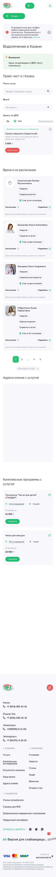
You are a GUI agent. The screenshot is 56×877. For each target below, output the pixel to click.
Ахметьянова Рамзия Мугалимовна (28, 182)
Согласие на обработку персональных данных (23, 864)
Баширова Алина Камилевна (32, 224)
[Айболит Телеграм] (36, 829)
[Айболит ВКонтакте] (30, 829)
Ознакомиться (45, 121)
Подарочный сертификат (15, 820)
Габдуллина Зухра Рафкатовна (27, 309)
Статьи (32, 768)
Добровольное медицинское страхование (24, 813)
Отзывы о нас (36, 788)
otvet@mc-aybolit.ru (14, 829)
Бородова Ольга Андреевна (32, 266)
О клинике (34, 755)
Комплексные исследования (10, 762)
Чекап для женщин (15, 535)
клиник (36, 37)
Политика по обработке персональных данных (23, 869)
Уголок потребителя (13, 800)
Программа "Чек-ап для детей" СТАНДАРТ (21, 496)
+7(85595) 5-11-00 (14, 729)
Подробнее (44, 207)
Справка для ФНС (12, 807)
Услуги (6, 755)
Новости (33, 761)
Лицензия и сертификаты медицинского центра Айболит (28, 866)
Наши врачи (9, 777)
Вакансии (34, 781)
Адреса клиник (10, 783)
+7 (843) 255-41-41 (15, 706)
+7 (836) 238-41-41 (15, 718)
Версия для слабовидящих (24, 839)
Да (6, 121)
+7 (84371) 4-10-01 (15, 740)
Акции (32, 775)
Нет (18, 121)
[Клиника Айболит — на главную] (7, 3)
